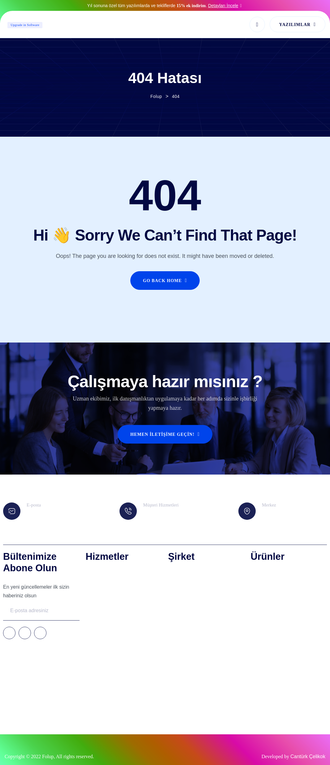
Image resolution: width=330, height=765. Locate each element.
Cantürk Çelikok (307, 756)
